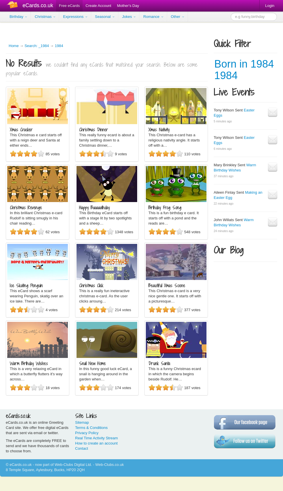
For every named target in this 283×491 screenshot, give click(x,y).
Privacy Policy (86, 433)
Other (177, 16)
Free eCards (69, 5)
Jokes (129, 16)
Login (269, 5)
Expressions (75, 16)
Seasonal (105, 16)
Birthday (18, 16)
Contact (81, 448)
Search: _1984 (37, 46)
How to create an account (96, 443)
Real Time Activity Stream (96, 438)
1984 (59, 46)
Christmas (45, 16)
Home (14, 46)
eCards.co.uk (38, 5)
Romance (153, 16)
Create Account (98, 5)
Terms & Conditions (91, 427)
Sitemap (82, 422)
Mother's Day (128, 5)
